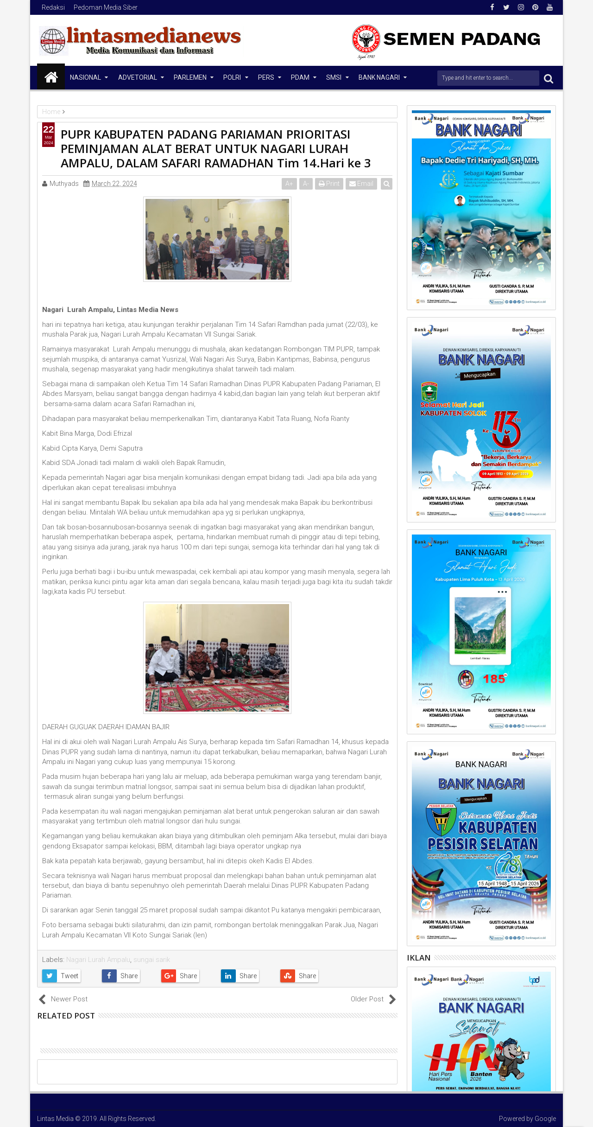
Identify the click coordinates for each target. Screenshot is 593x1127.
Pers (266, 77)
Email (362, 183)
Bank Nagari (379, 77)
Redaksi (53, 7)
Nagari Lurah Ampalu (98, 959)
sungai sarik (151, 959)
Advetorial (137, 77)
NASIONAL (85, 77)
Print (329, 183)
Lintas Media (55, 1118)
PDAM (300, 77)
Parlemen (190, 77)
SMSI (333, 77)
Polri (232, 77)
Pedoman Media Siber (106, 7)
